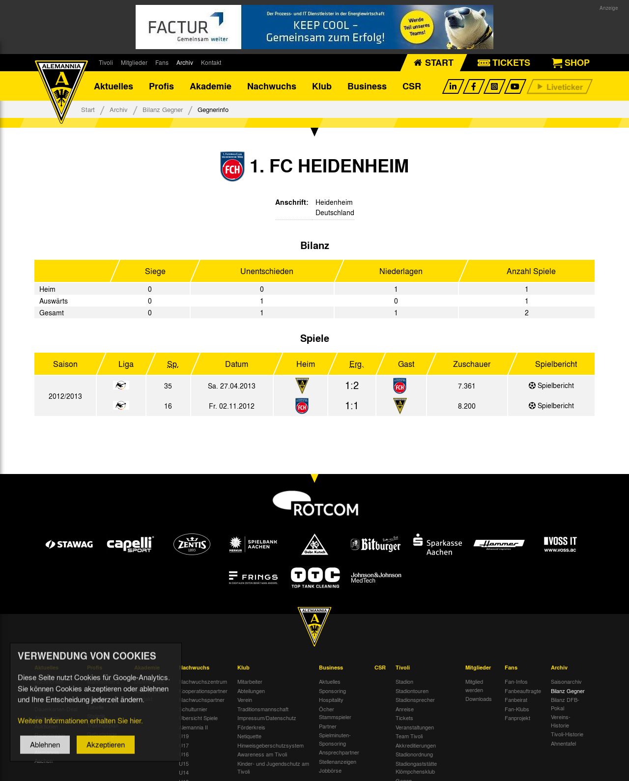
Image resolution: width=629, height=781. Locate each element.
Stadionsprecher (415, 699)
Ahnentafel (563, 743)
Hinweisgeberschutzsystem (270, 745)
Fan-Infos (516, 681)
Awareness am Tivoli (262, 754)
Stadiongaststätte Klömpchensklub (416, 767)
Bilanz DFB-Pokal (565, 704)
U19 (184, 736)
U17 (184, 745)
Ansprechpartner (339, 752)
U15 (184, 763)
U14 (184, 772)
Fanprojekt (517, 718)
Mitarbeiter (249, 681)
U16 (184, 754)
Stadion (404, 681)
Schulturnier (193, 709)
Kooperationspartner (203, 691)
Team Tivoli (409, 736)
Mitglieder (134, 62)
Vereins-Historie (561, 721)
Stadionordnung (414, 754)
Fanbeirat (516, 699)
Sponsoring (332, 691)
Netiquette (249, 736)
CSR (411, 86)
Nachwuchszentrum (203, 681)
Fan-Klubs (517, 709)
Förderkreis (251, 727)
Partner (328, 726)
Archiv (184, 62)
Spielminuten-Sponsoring (335, 739)
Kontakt (211, 62)
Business (367, 86)
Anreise (405, 709)
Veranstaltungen (415, 727)
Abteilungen (251, 691)
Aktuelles (113, 86)
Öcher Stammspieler (335, 713)
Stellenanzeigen (337, 761)
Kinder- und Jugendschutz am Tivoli (273, 767)
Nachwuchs (271, 86)
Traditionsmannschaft (262, 709)
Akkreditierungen (416, 745)
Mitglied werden (474, 685)
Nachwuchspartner (202, 699)
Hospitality (331, 699)
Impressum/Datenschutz (266, 718)
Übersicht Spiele (198, 718)
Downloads (478, 698)
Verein (244, 699)
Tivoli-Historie (567, 734)
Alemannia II (193, 727)
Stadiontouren (412, 691)
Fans (162, 62)
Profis (161, 86)
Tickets (404, 718)
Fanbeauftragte (523, 691)
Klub (322, 86)
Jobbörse (330, 770)
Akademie (210, 86)
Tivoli (106, 62)
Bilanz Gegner (163, 109)
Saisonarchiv (566, 681)
